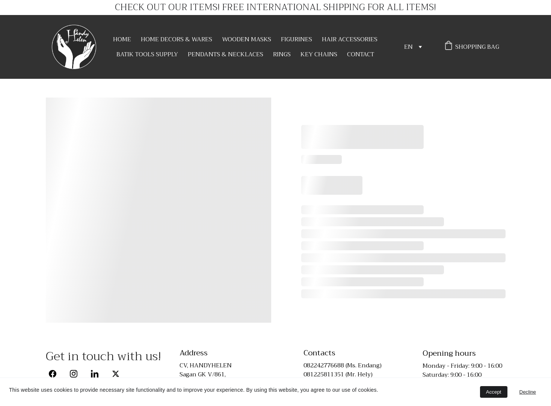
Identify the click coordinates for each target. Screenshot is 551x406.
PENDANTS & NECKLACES (225, 54)
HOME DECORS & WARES (176, 39)
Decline (527, 392)
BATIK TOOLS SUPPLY (147, 54)
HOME (122, 39)
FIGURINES (296, 39)
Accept (493, 392)
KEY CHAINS (318, 54)
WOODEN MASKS (246, 39)
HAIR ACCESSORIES (349, 39)
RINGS (282, 54)
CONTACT (360, 54)
